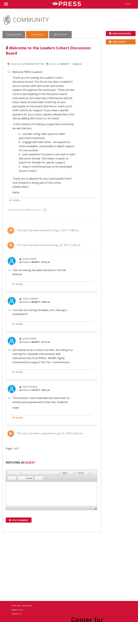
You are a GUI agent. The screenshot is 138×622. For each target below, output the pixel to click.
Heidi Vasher (29, 386)
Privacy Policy (17, 610)
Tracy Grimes (30, 298)
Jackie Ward (29, 258)
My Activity (60, 34)
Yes (44, 210)
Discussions (13, 34)
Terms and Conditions (21, 606)
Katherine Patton (32, 63)
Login (127, 4)
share (14, 200)
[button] (9, 473)
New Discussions (120, 33)
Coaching (37, 34)
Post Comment (18, 520)
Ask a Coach (117, 42)
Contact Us (16, 614)
